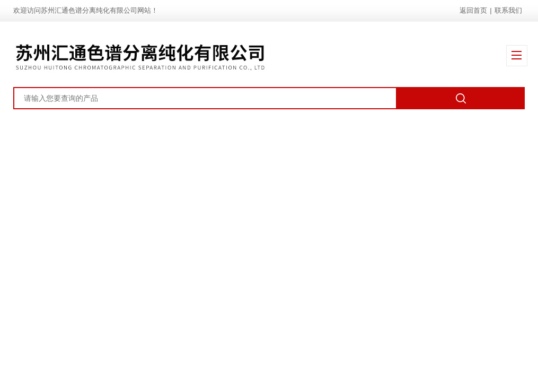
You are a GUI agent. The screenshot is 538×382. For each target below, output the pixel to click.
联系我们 (508, 10)
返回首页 (473, 10)
